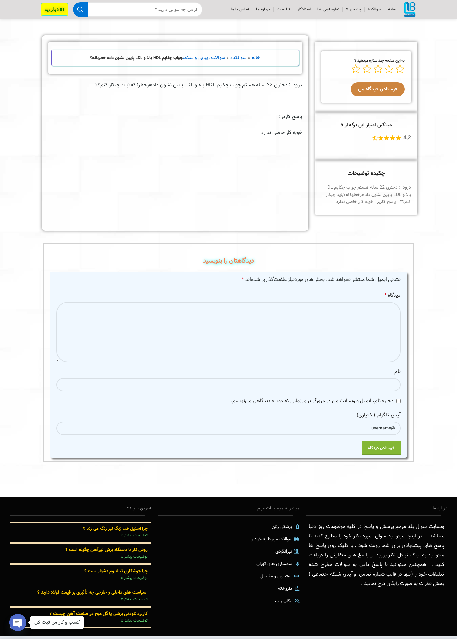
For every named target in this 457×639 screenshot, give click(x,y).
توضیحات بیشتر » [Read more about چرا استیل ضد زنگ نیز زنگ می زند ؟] (134, 539)
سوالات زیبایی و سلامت (204, 61)
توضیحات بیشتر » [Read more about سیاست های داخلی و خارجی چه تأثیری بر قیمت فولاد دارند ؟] (134, 602)
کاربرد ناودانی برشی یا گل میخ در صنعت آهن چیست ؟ (99, 616)
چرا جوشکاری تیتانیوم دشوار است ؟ (116, 574)
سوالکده (238, 61)
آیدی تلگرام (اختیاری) (379, 418)
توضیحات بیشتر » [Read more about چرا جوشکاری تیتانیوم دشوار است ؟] (134, 581)
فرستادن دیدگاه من (377, 92)
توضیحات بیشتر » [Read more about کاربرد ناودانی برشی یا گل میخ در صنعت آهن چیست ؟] (134, 624)
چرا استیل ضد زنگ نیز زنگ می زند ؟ (115, 531)
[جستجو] (136, 11)
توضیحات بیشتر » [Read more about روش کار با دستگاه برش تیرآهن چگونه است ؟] (134, 560)
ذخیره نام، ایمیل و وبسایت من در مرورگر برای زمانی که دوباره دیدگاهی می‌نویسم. (312, 404)
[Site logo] (408, 11)
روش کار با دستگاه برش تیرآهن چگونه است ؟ (106, 552)
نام (397, 375)
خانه (256, 61)
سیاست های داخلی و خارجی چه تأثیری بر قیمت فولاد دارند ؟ (92, 595)
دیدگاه (392, 299)
